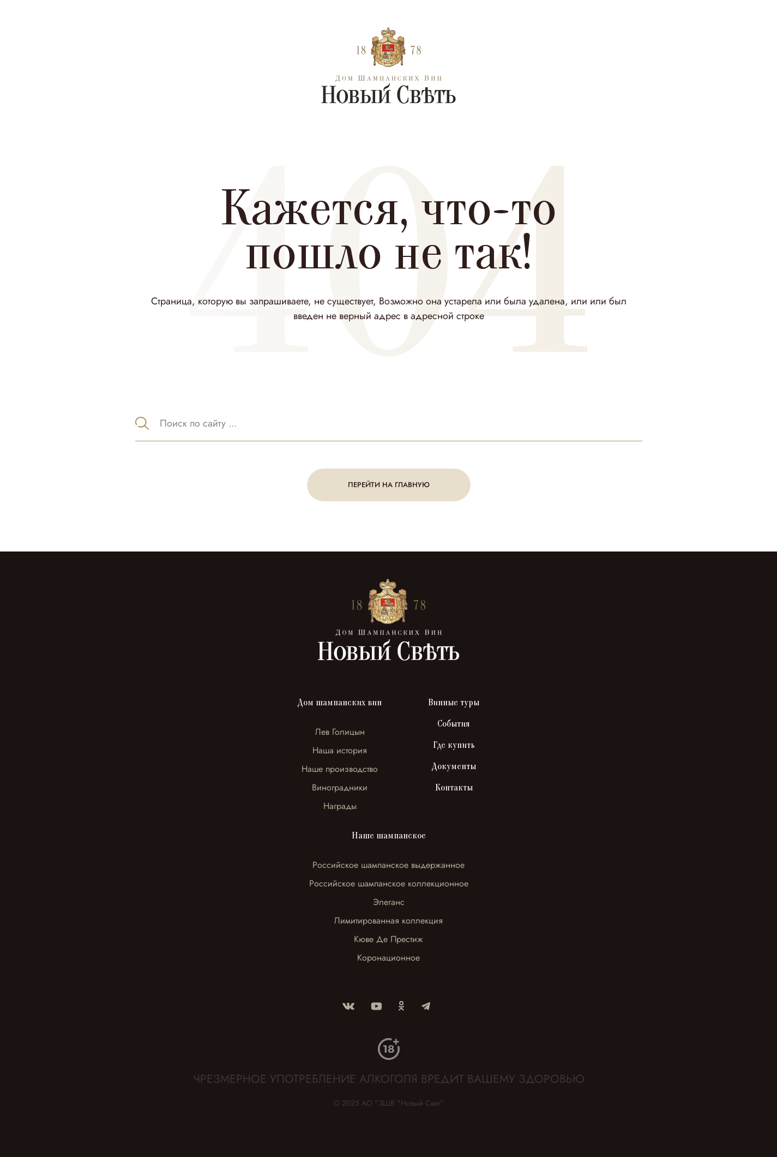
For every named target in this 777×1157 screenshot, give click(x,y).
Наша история (339, 750)
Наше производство (340, 769)
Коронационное (388, 957)
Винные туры (453, 702)
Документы (454, 766)
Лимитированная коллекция (388, 920)
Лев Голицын (340, 732)
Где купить (454, 745)
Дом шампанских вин (340, 702)
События (453, 723)
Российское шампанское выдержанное (388, 865)
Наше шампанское (389, 835)
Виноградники (340, 787)
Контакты (454, 787)
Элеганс (389, 902)
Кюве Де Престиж (388, 939)
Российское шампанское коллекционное (388, 883)
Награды (340, 806)
